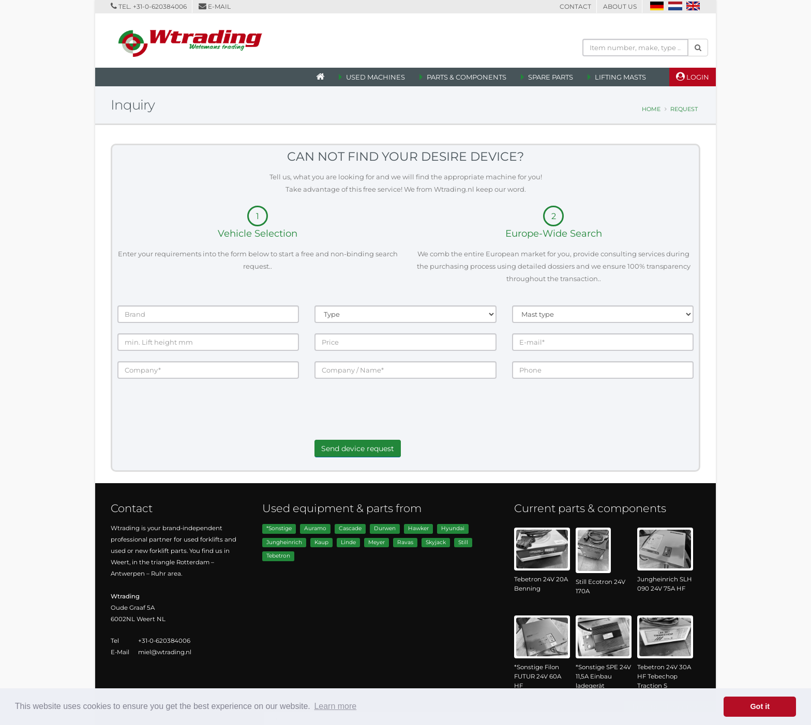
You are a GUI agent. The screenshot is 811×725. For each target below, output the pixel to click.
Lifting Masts (620, 77)
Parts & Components (466, 77)
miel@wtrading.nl (164, 652)
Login (692, 76)
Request (684, 109)
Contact (575, 6)
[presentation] (393, 419)
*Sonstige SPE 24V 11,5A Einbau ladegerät (603, 676)
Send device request (357, 448)
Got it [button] (760, 706)
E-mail (219, 6)
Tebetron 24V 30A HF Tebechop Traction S (664, 676)
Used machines (375, 77)
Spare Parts (550, 77)
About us (620, 6)
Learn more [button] (335, 706)
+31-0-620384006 (160, 6)
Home (651, 109)
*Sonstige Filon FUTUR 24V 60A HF (537, 676)
